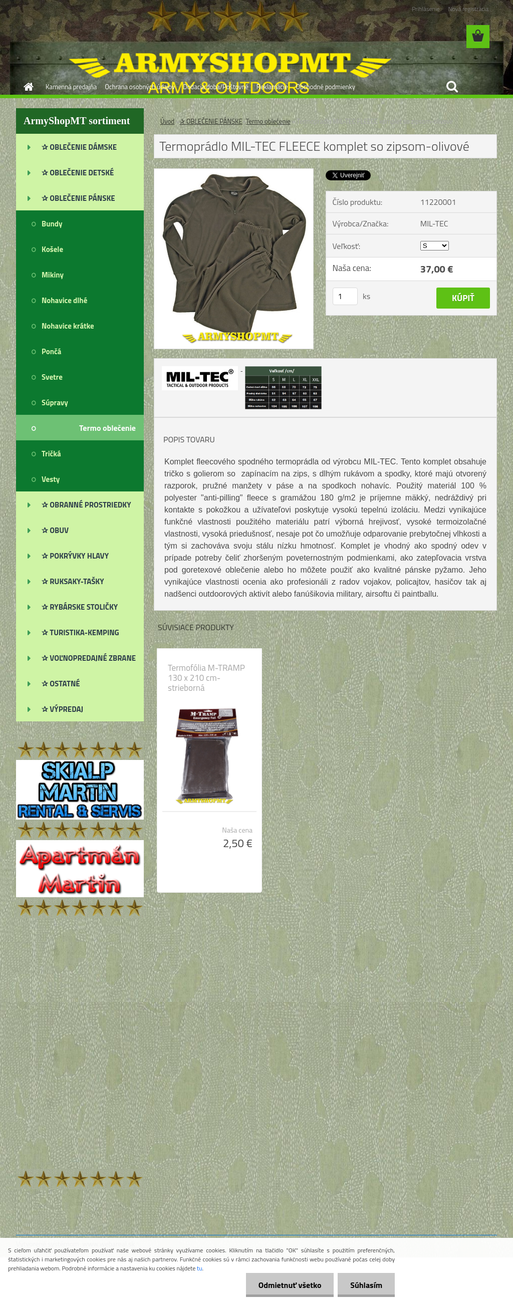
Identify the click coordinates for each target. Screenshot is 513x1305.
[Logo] (85, 37)
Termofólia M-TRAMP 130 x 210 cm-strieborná (206, 678)
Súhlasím (366, 1285)
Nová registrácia (468, 9)
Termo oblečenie (268, 121)
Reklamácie (272, 87)
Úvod (167, 121)
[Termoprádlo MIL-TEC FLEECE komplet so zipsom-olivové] (233, 173)
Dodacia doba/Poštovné (215, 87)
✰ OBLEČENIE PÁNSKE (210, 121)
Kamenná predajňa (71, 87)
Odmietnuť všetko (289, 1285)
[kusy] (345, 296)
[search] (451, 86)
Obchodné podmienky (325, 87)
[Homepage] (26, 86)
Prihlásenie (425, 9)
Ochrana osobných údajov (140, 87)
